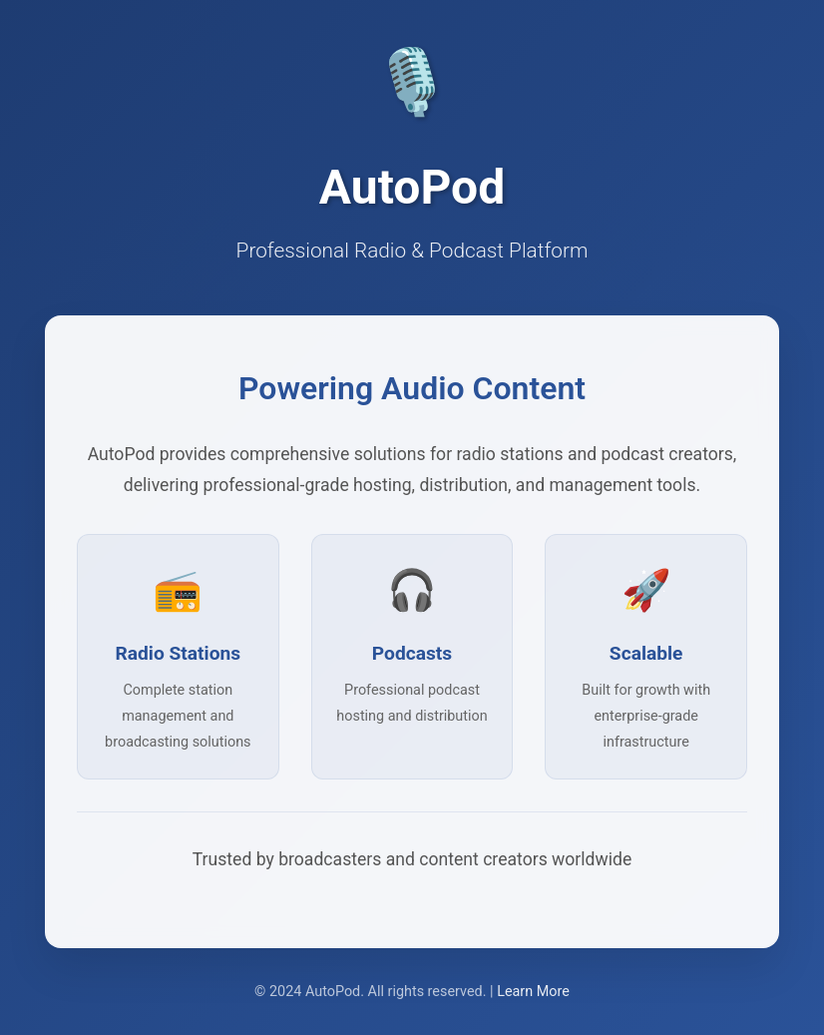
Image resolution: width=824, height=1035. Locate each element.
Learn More (533, 991)
